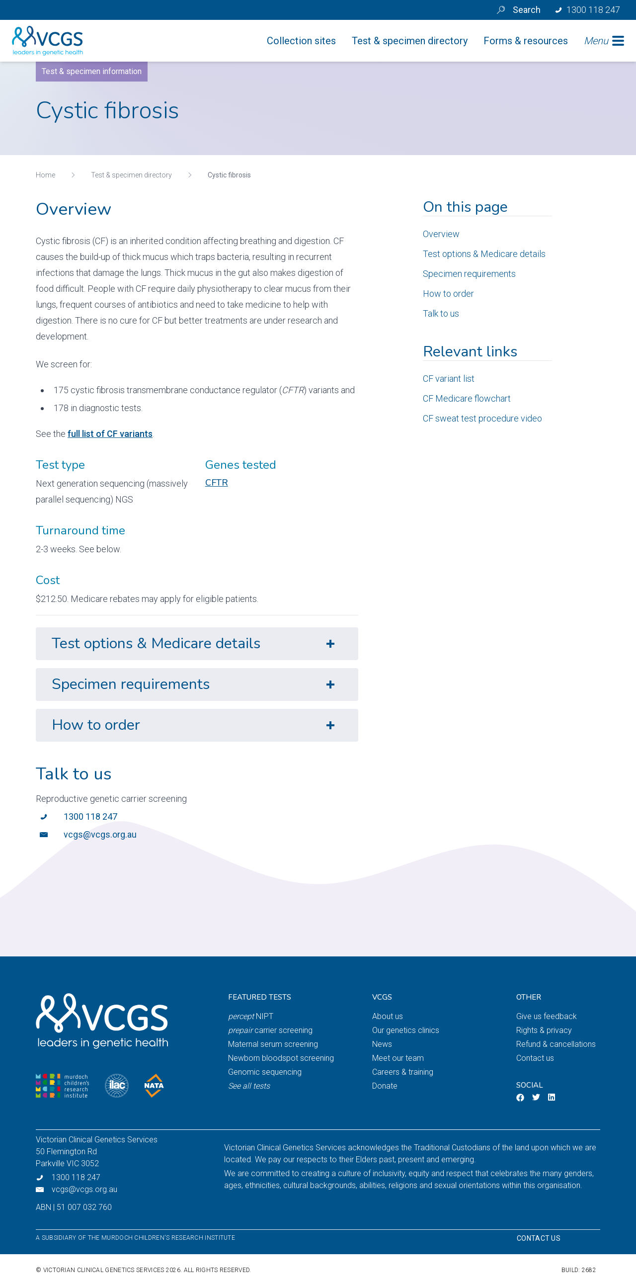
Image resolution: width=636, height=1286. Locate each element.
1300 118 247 (90, 816)
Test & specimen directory (131, 175)
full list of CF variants (110, 434)
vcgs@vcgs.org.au (100, 834)
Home (45, 175)
